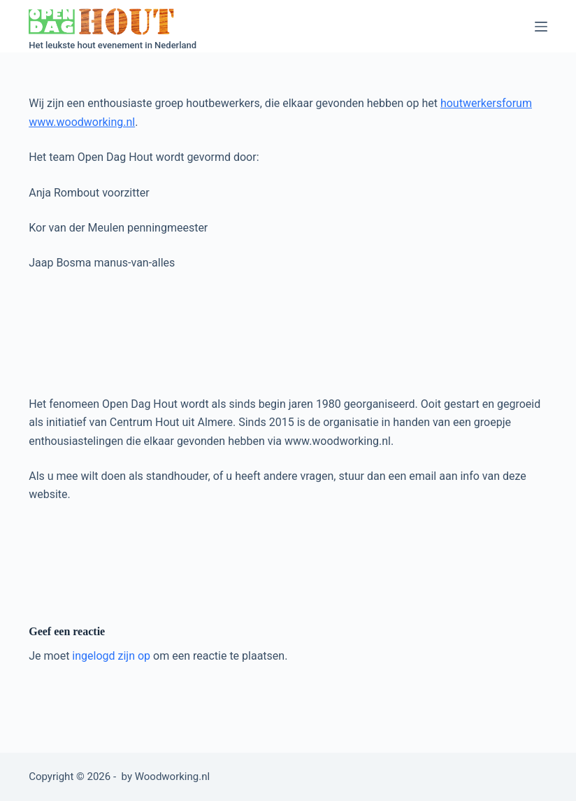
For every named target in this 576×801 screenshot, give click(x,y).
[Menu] (541, 26)
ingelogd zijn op (111, 655)
